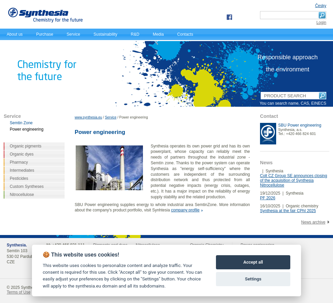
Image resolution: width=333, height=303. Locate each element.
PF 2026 (267, 198)
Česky (320, 5)
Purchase (44, 34)
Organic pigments (25, 146)
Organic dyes (22, 154)
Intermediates (22, 170)
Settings (253, 278)
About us (15, 34)
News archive (313, 222)
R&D (135, 34)
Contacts (185, 34)
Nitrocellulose (22, 194)
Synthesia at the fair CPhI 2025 (288, 210)
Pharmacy (19, 162)
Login (321, 22)
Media (158, 34)
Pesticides (19, 178)
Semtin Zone (21, 123)
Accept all (253, 262)
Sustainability (105, 34)
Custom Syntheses (27, 186)
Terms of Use (19, 292)
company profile (185, 210)
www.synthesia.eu (88, 117)
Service (73, 34)
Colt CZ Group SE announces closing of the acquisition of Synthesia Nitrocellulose (293, 180)
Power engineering (26, 129)
